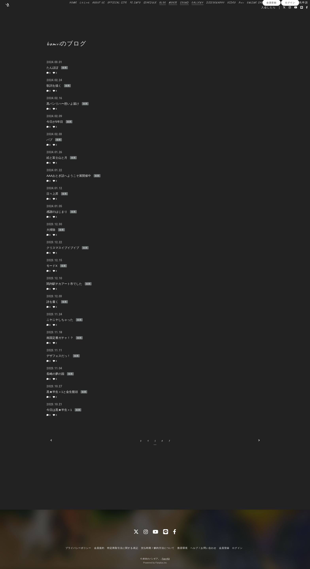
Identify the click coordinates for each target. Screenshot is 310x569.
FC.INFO (126, 11)
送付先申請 (291, 11)
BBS (279, 11)
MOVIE (163, 11)
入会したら (259, 16)
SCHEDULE (140, 11)
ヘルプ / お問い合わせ (203, 548)
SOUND (175, 11)
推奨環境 (182, 548)
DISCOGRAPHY (206, 11)
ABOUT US (89, 11)
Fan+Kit (166, 559)
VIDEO (222, 11)
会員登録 (271, 23)
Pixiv (232, 11)
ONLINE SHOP (246, 11)
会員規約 (99, 548)
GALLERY (188, 11)
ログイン (290, 23)
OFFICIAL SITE (108, 11)
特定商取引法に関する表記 (122, 548)
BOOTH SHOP (266, 11)
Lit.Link (75, 11)
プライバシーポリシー (78, 548)
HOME (63, 11)
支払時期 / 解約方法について (158, 548)
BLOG (153, 11)
